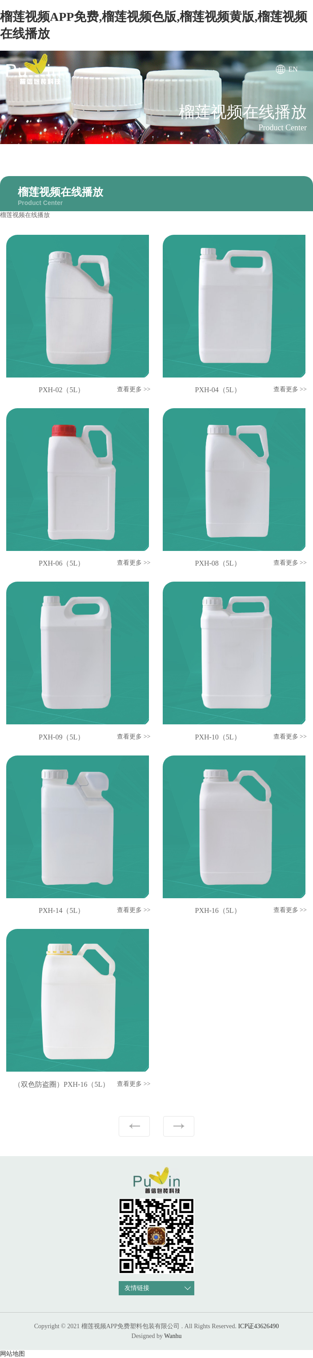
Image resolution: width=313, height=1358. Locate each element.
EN (293, 69)
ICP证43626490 (258, 1326)
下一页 (178, 1126)
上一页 (134, 1126)
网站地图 (12, 1353)
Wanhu (172, 1336)
